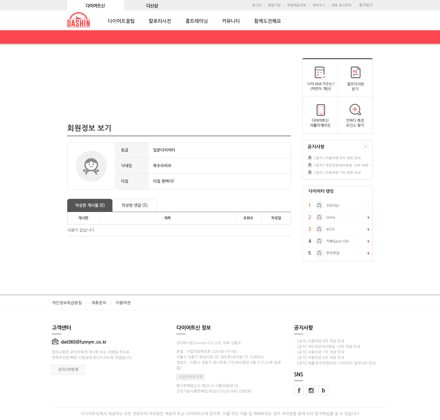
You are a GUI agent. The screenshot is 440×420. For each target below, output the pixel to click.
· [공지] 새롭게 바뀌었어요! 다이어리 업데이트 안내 (334, 363)
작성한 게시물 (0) (90, 205)
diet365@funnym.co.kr (79, 342)
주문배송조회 (296, 5)
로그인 (257, 5)
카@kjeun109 (337, 241)
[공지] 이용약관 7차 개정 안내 (337, 172)
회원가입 (274, 5)
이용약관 (123, 303)
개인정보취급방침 (67, 303)
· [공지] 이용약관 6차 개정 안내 (319, 358)
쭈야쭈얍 (332, 253)
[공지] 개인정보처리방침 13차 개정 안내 (343, 165)
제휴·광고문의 (341, 5)
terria (330, 217)
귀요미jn (332, 205)
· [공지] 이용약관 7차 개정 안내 (319, 352)
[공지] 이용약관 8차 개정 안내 (337, 157)
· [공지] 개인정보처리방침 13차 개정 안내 (327, 347)
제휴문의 (98, 303)
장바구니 (318, 5)
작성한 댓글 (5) (135, 205)
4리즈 (330, 229)
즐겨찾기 (366, 5)
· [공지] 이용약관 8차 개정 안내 (319, 341)
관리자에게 (68, 369)
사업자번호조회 (190, 377)
